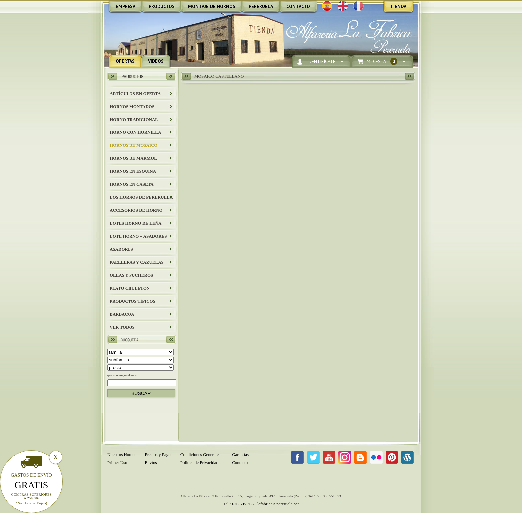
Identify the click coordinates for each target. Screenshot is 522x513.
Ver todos (122, 327)
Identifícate (321, 61)
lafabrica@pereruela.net (278, 503)
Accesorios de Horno (136, 210)
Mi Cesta (382, 61)
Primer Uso (117, 462)
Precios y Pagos (158, 454)
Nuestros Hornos (121, 454)
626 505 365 (243, 503)
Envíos (151, 462)
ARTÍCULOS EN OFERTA (135, 93)
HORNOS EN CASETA (132, 184)
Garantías (240, 454)
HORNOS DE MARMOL (133, 158)
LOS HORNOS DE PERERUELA (141, 197)
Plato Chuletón (130, 288)
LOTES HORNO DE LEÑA (135, 223)
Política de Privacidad (199, 462)
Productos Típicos (132, 301)
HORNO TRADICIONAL (134, 119)
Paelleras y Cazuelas (137, 262)
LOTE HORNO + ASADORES (138, 236)
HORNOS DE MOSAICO (133, 145)
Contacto (240, 462)
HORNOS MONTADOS (132, 106)
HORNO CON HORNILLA (135, 132)
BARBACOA (122, 314)
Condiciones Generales (200, 454)
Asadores (121, 249)
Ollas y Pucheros (131, 275)
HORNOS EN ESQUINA (133, 171)
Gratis (31, 485)
